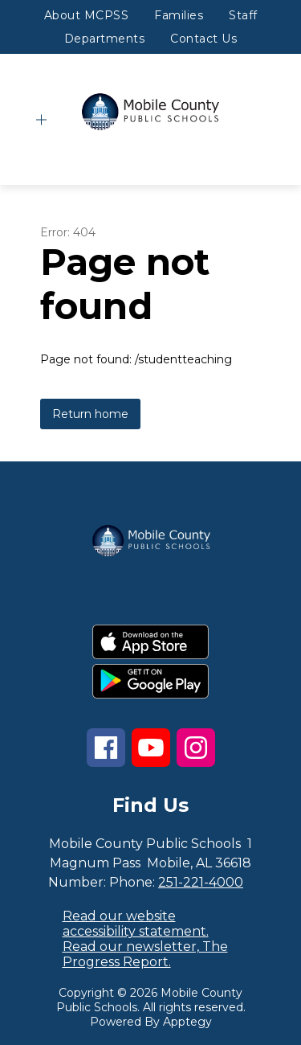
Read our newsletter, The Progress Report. (145, 954)
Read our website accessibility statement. (136, 923)
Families (178, 15)
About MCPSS (86, 15)
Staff (243, 15)
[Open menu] (41, 120)
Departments (104, 38)
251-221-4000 (200, 882)
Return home (90, 414)
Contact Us (203, 38)
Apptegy (187, 1021)
